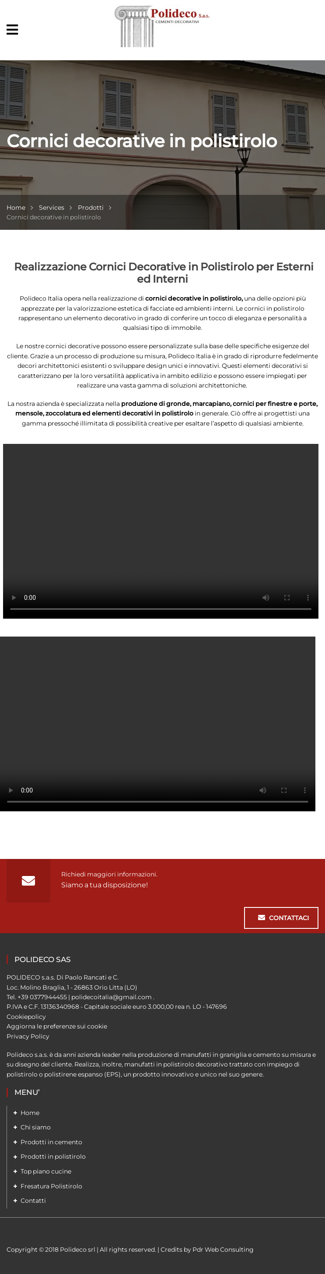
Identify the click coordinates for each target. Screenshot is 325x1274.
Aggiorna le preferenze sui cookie (57, 1026)
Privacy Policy (28, 1036)
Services (51, 207)
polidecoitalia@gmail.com (111, 997)
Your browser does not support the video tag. (160, 531)
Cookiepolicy (26, 1017)
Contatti (33, 1201)
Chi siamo (36, 1127)
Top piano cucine (46, 1171)
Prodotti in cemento (51, 1142)
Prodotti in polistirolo (53, 1156)
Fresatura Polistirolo (51, 1186)
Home (16, 207)
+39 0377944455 (42, 997)
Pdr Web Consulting (223, 1249)
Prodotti (91, 207)
